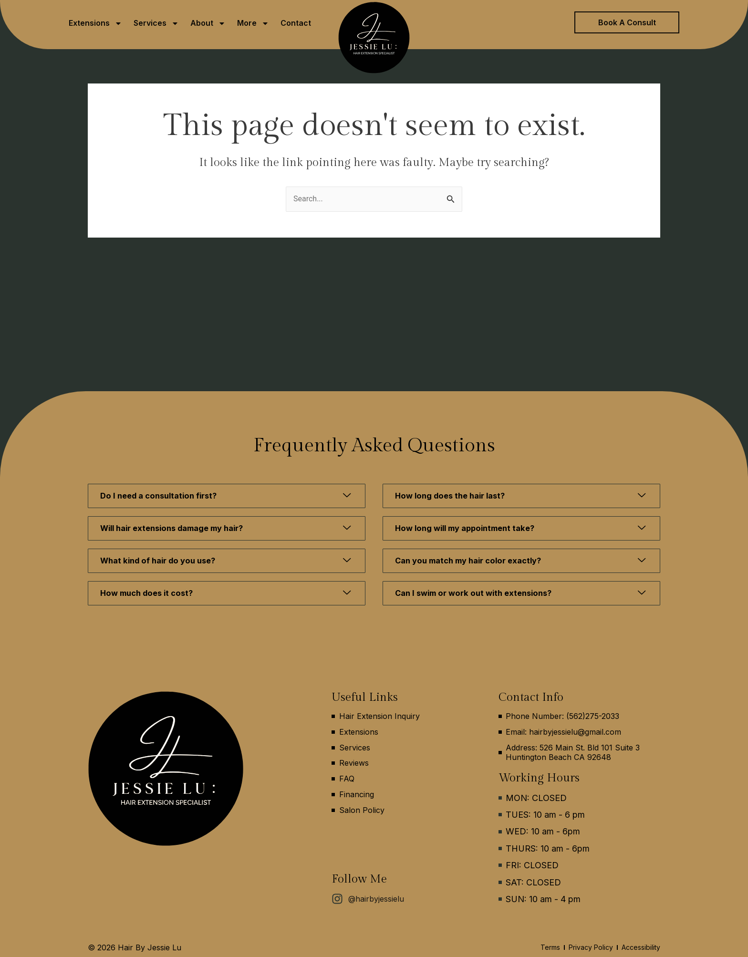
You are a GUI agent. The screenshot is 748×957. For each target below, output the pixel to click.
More (253, 23)
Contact (295, 23)
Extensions (95, 23)
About (208, 23)
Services (156, 23)
